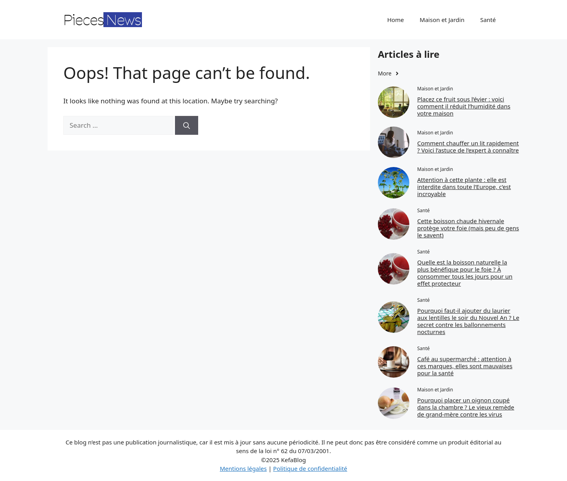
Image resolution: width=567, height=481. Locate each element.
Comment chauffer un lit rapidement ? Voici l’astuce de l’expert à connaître (468, 146)
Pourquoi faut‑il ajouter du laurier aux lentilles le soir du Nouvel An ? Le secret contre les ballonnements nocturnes (468, 321)
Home (395, 20)
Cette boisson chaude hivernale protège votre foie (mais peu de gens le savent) (468, 228)
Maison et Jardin (442, 20)
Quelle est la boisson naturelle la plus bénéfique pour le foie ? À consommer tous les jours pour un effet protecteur (464, 272)
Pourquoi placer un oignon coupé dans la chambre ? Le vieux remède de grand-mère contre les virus (465, 407)
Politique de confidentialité (310, 468)
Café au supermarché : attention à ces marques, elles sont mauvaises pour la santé (464, 366)
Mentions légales (243, 468)
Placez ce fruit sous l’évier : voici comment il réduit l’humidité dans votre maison (463, 106)
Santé (488, 20)
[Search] (186, 125)
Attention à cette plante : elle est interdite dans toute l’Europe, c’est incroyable (464, 187)
